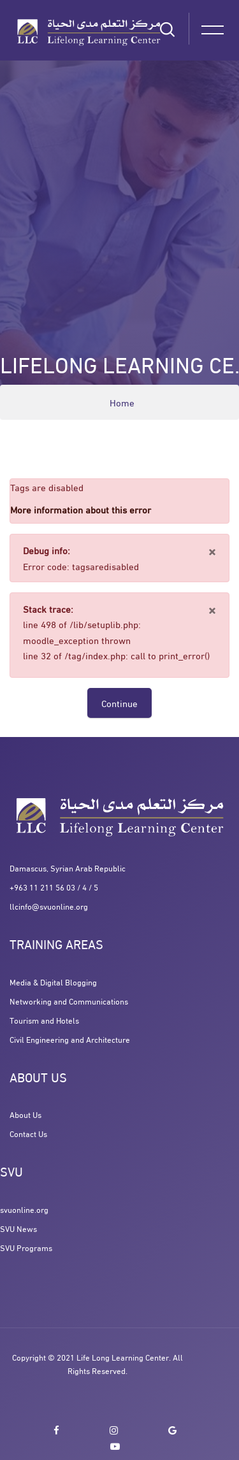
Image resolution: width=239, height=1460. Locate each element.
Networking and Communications (69, 1000)
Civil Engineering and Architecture (70, 1039)
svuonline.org (24, 1209)
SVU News (18, 1228)
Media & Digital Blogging (53, 981)
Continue (119, 703)
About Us (25, 1114)
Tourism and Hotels (44, 1019)
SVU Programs (26, 1247)
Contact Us (28, 1133)
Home (122, 402)
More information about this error (80, 509)
